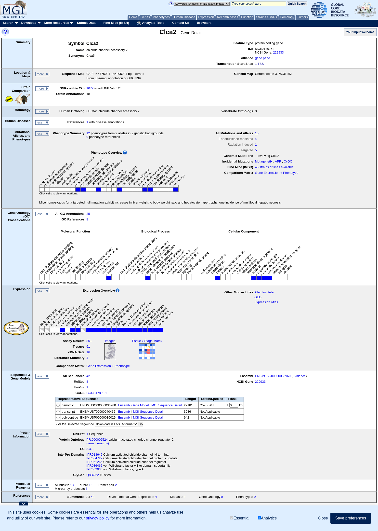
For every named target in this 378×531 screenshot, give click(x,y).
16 (88, 352)
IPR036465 (94, 465)
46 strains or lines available (274, 167)
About (5, 16)
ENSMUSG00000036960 (273, 376)
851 (89, 341)
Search (8, 23)
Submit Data (86, 23)
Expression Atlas (266, 302)
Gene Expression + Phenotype (277, 173)
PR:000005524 (97, 439)
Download (28, 23)
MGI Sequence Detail (166, 405)
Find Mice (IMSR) (116, 23)
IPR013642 (94, 454)
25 (88, 214)
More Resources (56, 23)
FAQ (22, 16)
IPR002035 (94, 469)
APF (278, 161)
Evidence (299, 376)
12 (88, 133)
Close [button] (323, 518)
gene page (262, 58)
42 (88, 376)
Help (14, 16)
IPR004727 (94, 458)
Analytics (267, 518)
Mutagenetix (264, 161)
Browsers (204, 23)
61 (88, 346)
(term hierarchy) (97, 443)
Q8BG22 (92, 475)
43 (92, 497)
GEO (257, 297)
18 (72, 485)
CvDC (288, 161)
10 (257, 133)
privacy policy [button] (97, 518)
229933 (278, 52)
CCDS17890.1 (96, 393)
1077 (89, 88)
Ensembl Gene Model (133, 405)
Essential (239, 518)
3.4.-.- (90, 449)
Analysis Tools (150, 23)
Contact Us (180, 23)
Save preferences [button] (350, 518)
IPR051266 (94, 462)
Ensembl (124, 411)
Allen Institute (264, 292)
